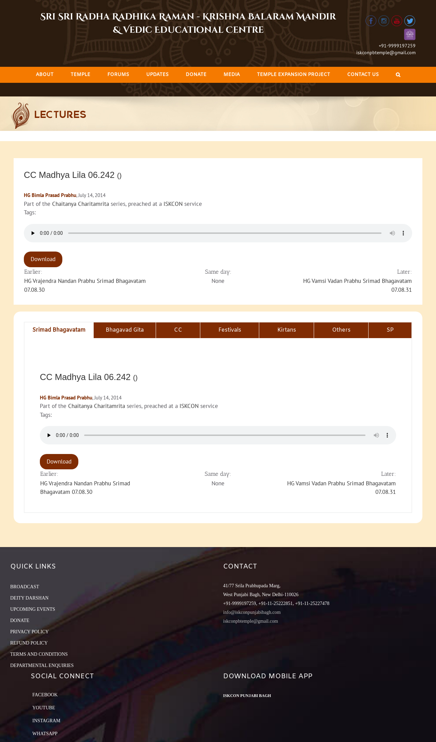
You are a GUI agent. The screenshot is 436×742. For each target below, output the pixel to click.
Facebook (45, 694)
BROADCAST (24, 586)
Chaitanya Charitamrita (80, 204)
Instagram (46, 720)
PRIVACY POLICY (29, 631)
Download (43, 259)
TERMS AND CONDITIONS (39, 654)
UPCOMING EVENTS (32, 609)
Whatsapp (45, 733)
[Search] (398, 75)
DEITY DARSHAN (29, 598)
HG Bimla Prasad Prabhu (50, 195)
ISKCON (173, 204)
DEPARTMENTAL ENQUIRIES (42, 665)
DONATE (19, 620)
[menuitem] (44, 75)
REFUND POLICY (29, 643)
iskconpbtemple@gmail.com (386, 52)
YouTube (43, 707)
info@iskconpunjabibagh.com (252, 612)
